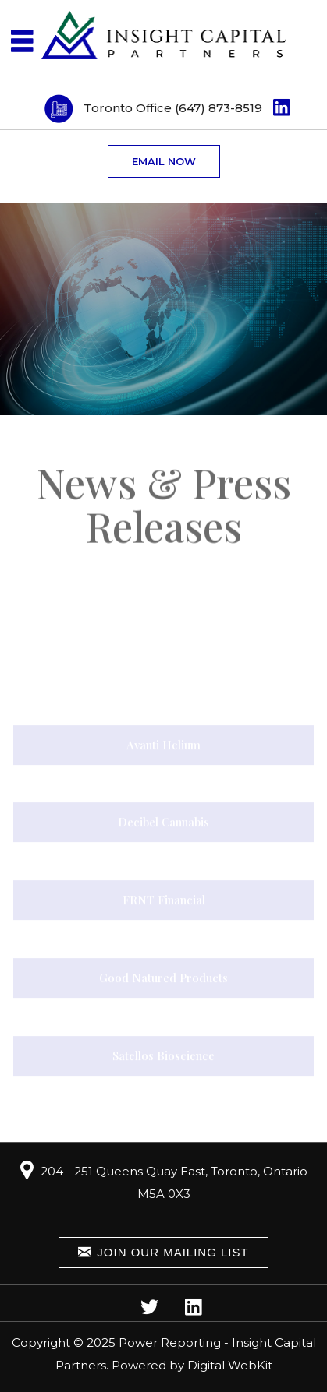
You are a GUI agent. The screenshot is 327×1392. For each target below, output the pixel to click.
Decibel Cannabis (163, 823)
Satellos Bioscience (163, 1056)
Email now (164, 161)
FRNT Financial (164, 901)
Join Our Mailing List (163, 1252)
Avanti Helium (163, 745)
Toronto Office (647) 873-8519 (173, 107)
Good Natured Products (163, 978)
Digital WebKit (229, 1365)
